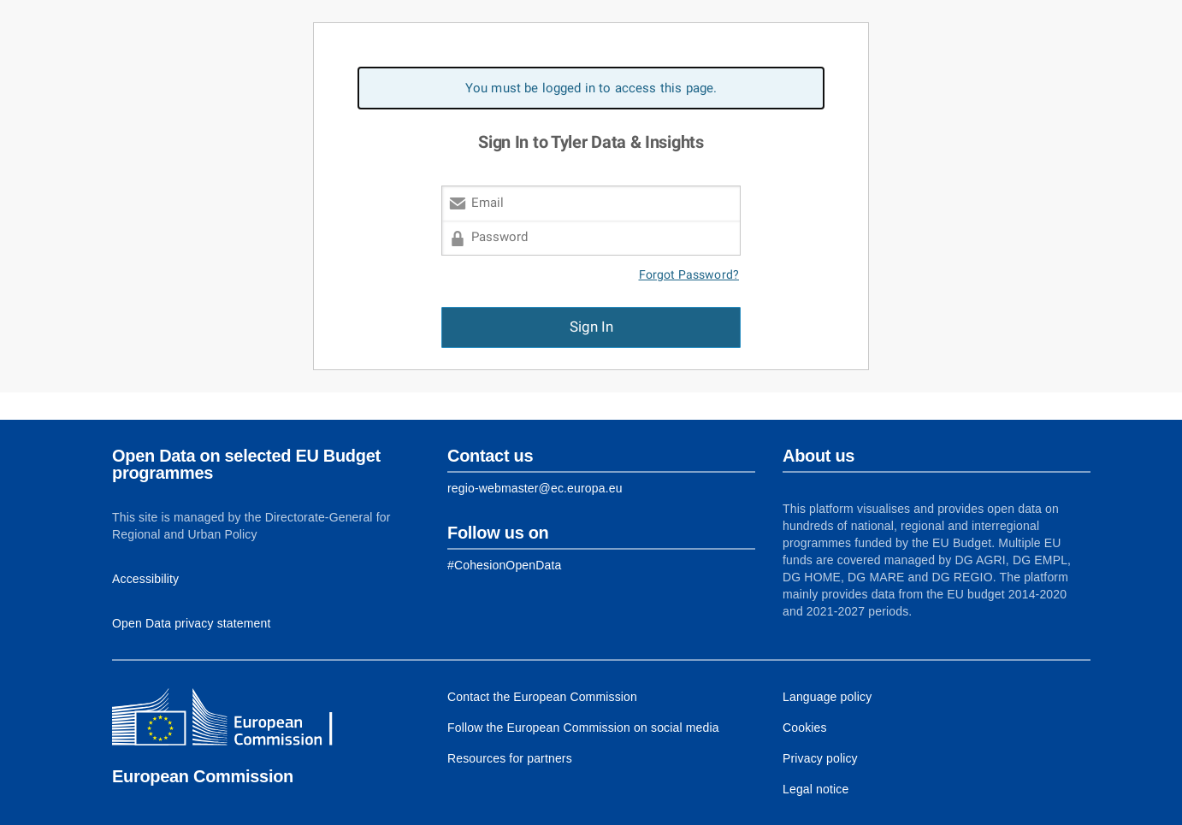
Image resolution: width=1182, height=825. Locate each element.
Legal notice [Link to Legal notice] (815, 789)
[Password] (591, 238)
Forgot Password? (689, 275)
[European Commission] (236, 719)
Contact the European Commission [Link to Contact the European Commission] (542, 697)
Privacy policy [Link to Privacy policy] (820, 758)
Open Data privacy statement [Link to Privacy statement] (191, 623)
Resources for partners (509, 758)
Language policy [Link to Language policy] (827, 697)
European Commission (202, 776)
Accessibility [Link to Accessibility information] (145, 579)
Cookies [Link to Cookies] (805, 727)
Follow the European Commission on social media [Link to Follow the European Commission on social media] (583, 727)
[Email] (591, 203)
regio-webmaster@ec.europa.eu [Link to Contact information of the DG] (535, 488)
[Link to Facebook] (504, 565)
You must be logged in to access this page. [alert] (591, 88)
